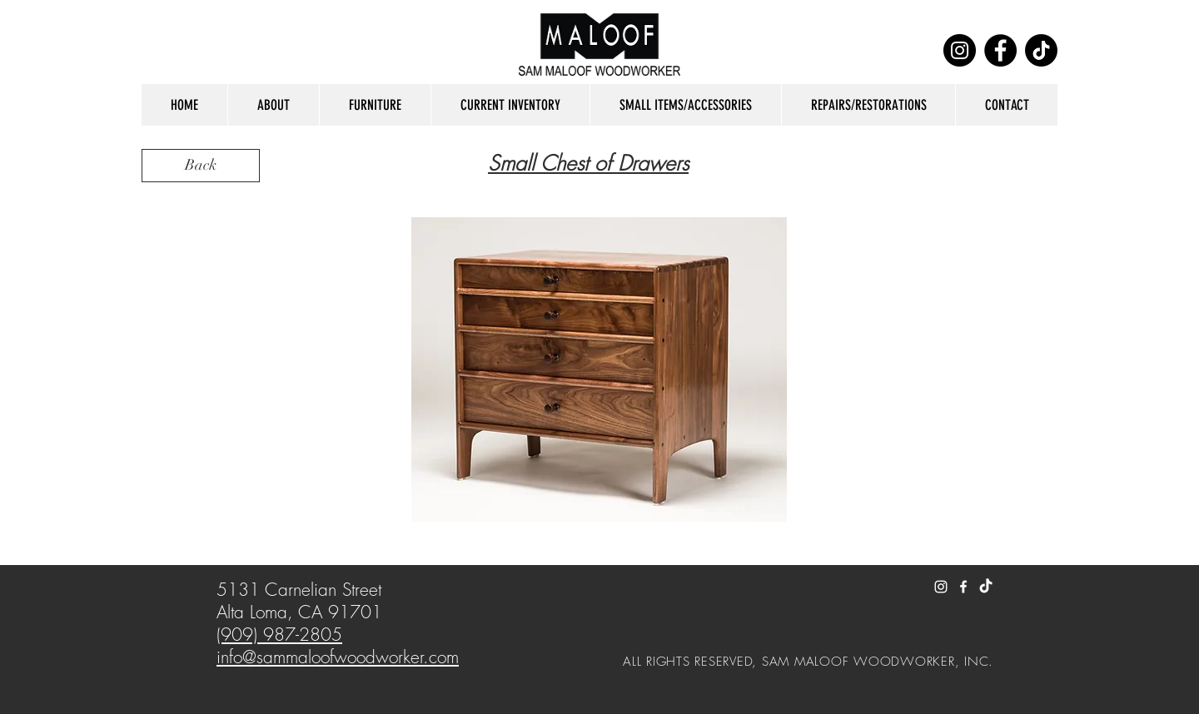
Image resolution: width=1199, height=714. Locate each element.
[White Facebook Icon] (963, 586)
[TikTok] (1041, 50)
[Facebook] (1000, 50)
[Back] (201, 165)
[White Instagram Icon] (941, 586)
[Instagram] (959, 50)
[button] (273, 105)
